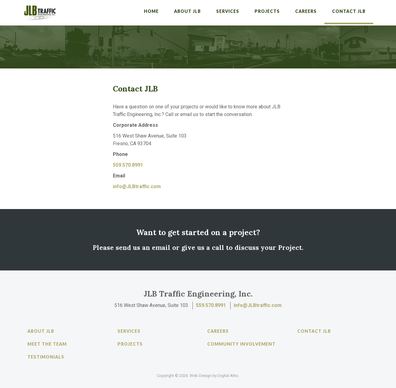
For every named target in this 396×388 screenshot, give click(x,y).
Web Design (201, 375)
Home (151, 11)
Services (227, 11)
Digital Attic (228, 375)
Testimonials (45, 356)
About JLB (187, 11)
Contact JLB (349, 11)
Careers (306, 11)
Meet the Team (47, 344)
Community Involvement (241, 344)
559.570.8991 (128, 165)
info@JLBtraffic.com (137, 186)
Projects (267, 11)
